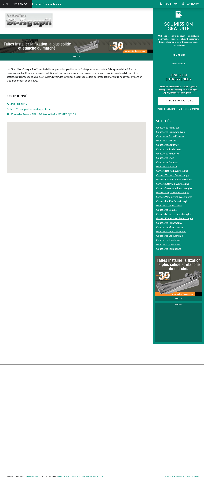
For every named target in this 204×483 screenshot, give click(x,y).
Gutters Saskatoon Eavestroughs (174, 275)
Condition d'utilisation (68, 476)
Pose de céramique (160, 377)
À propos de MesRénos (174, 476)
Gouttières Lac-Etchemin (169, 323)
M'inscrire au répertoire (178, 147)
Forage (57, 386)
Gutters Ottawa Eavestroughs (172, 271)
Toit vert (9, 408)
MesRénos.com (32, 476)
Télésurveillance (110, 408)
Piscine (8, 458)
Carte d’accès (157, 408)
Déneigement (60, 382)
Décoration (156, 382)
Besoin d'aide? (178, 63)
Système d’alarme (159, 404)
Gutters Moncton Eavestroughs (173, 301)
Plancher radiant (158, 395)
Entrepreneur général (16, 441)
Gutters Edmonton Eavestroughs (174, 266)
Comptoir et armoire (112, 377)
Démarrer (178, 55)
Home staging (109, 382)
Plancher (106, 399)
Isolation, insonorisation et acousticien (170, 391)
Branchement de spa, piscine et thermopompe (77, 454)
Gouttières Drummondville (170, 219)
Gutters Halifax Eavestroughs (172, 288)
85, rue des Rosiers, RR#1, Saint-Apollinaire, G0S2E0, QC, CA (43, 114)
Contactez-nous (192, 476)
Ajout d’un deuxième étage (67, 428)
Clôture (9, 382)
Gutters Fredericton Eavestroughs (174, 305)
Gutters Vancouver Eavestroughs (174, 284)
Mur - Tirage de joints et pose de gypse (170, 412)
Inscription (171, 4)
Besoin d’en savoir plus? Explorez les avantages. (178, 155)
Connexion (192, 4)
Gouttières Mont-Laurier (169, 314)
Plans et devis (12, 428)
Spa (7, 454)
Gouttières (59, 391)
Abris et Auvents (13, 377)
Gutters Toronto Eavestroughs (172, 262)
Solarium (9, 404)
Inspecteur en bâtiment (65, 441)
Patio (8, 395)
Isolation (9, 445)
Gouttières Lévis (165, 245)
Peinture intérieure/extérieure (20, 450)
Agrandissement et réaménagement (23, 432)
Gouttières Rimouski (167, 240)
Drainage (9, 391)
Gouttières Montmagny (169, 310)
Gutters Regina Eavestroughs (172, 258)
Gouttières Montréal (167, 214)
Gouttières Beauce (166, 297)
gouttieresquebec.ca (48, 3)
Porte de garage (62, 399)
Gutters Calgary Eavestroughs (172, 279)
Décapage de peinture (16, 399)
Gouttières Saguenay (167, 232)
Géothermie (108, 391)
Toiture (57, 404)
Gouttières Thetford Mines (171, 318)
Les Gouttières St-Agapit (91, 19)
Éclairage (9, 437)
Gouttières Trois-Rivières (170, 223)
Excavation (10, 386)
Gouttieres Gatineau (167, 249)
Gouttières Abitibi (166, 227)
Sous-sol (155, 386)
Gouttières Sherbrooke (168, 236)
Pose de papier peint (64, 450)
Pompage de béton (15, 463)
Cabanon (58, 377)
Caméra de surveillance (113, 412)
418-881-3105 (66, 24)
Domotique (108, 386)
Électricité (59, 437)
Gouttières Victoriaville (169, 292)
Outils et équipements (65, 445)
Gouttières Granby (166, 253)
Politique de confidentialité (91, 476)
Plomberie (59, 458)
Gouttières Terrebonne (168, 327)
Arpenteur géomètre (64, 432)
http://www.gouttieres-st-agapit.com (96, 24)
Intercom (155, 399)
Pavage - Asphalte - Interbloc (69, 395)
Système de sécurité (112, 404)
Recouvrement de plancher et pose (120, 395)
